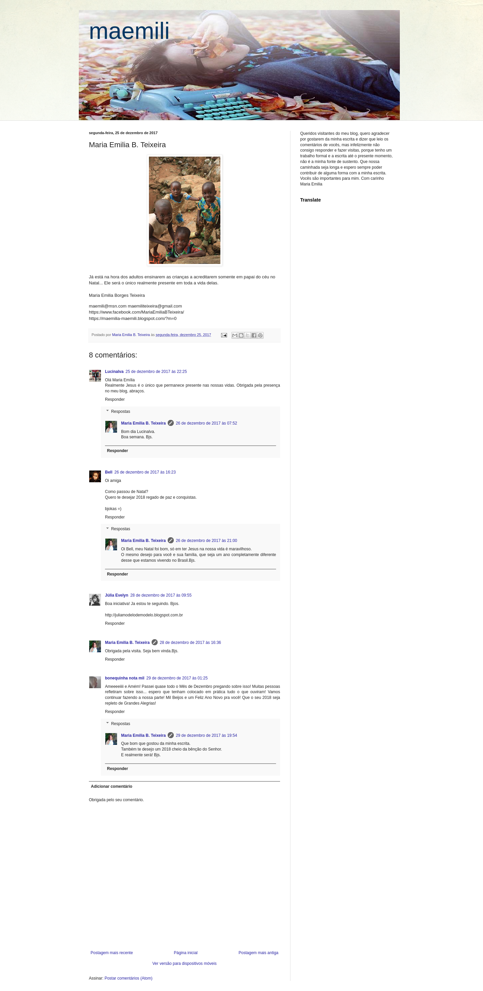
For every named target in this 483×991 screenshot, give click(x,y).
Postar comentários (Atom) (129, 978)
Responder (115, 399)
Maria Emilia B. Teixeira (143, 423)
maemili (129, 31)
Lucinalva (114, 371)
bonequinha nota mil (124, 678)
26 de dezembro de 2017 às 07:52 (206, 423)
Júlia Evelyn (116, 595)
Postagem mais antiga (258, 952)
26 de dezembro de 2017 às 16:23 (145, 472)
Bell (108, 472)
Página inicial (186, 952)
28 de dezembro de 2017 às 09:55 (161, 595)
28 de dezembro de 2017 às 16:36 (190, 642)
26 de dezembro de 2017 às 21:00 (206, 540)
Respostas (120, 411)
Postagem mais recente (112, 952)
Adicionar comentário (111, 786)
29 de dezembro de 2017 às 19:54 (206, 735)
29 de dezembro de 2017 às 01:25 (177, 678)
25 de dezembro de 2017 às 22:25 (156, 371)
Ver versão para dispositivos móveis (184, 963)
